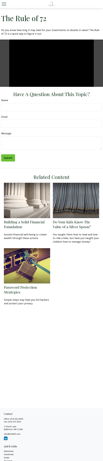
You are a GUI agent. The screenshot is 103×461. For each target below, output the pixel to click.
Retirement (9, 451)
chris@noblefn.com (12, 434)
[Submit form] (8, 158)
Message (6, 133)
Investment (9, 454)
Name (4, 100)
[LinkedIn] (6, 438)
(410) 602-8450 (16, 419)
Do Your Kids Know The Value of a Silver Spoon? (72, 224)
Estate (6, 457)
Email (4, 116)
